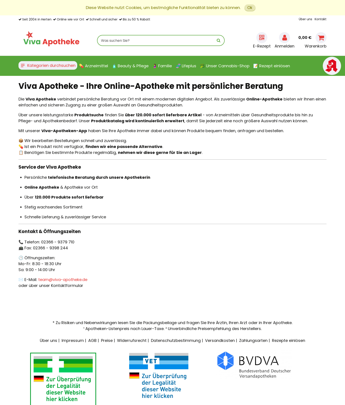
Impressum (73, 340)
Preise (107, 340)
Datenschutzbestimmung (176, 340)
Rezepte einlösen (288, 340)
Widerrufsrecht (132, 340)
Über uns (305, 19)
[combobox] (161, 40)
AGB (92, 340)
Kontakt (321, 19)
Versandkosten (220, 340)
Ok (249, 7)
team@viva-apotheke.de (62, 279)
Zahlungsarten (253, 340)
